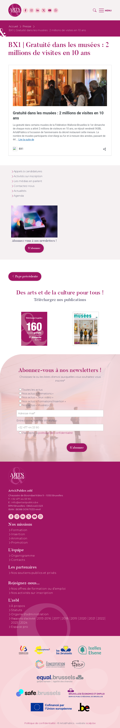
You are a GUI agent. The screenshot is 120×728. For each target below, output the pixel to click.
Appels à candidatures (28, 171)
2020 (83, 618)
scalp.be (91, 723)
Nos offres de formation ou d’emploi (38, 588)
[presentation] (40, 445)
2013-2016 (44, 618)
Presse (27, 26)
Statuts (16, 610)
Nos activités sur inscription (32, 593)
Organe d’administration (30, 614)
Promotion (19, 542)
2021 (92, 618)
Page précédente (25, 276)
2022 (101, 618)
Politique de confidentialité (40, 723)
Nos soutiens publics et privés (33, 573)
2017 (56, 618)
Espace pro (19, 626)
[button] (94, 10)
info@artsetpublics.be (24, 502)
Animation (19, 538)
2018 (65, 618)
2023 (15, 622)
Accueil (13, 26)
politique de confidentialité (55, 432)
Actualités (20, 190)
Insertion (18, 534)
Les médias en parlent (28, 181)
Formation (19, 530)
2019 (74, 618)
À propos (18, 606)
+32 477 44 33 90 (21, 498)
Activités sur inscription (28, 176)
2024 (23, 622)
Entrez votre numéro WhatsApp (36, 420)
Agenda (19, 195)
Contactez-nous (24, 186)
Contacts (18, 559)
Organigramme (23, 555)
